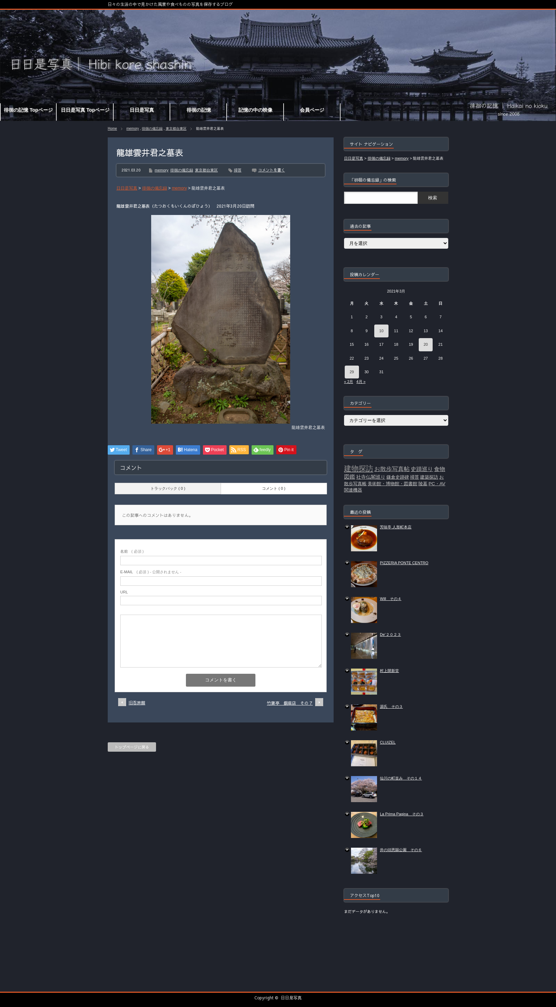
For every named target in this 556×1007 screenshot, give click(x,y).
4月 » (360, 381)
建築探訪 (429, 477)
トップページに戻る (132, 747)
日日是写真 (291, 997)
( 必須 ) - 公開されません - (150, 572)
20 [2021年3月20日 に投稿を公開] (426, 344)
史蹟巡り (422, 469)
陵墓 (422, 483)
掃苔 (238, 170)
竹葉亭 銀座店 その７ (290, 703)
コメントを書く (271, 170)
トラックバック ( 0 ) (167, 488)
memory (132, 128)
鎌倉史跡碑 (397, 477)
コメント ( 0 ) (273, 488)
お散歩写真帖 (392, 468)
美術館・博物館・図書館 (392, 483)
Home (112, 128)
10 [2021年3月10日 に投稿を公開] (381, 331)
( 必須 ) (132, 551)
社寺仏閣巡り (370, 477)
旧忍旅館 (137, 702)
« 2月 (348, 381)
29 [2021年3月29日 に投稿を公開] (352, 372)
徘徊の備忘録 (152, 128)
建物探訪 (358, 468)
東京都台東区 (176, 128)
